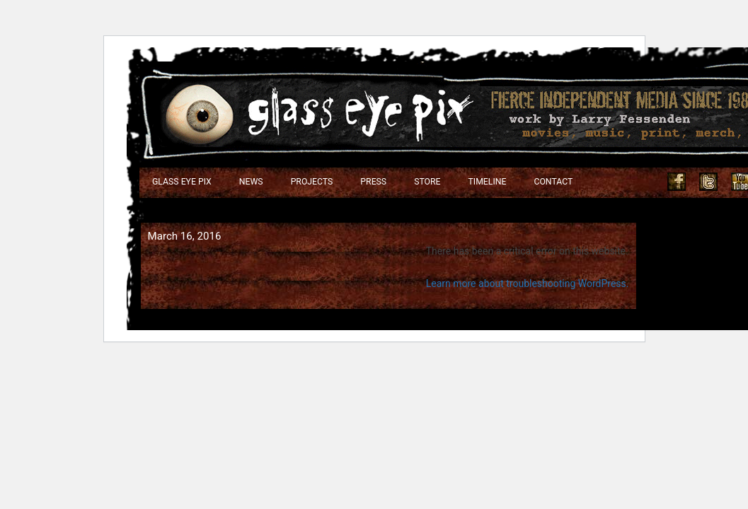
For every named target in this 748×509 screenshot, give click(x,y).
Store (427, 182)
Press (373, 182)
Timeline (487, 182)
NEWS (251, 182)
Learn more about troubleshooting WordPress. (527, 283)
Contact (553, 182)
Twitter (708, 181)
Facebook (676, 181)
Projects (312, 182)
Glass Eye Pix (182, 182)
